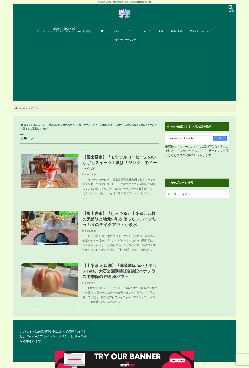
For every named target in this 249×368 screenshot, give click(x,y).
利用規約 (80, 336)
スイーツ (146, 31)
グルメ (116, 31)
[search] (188, 138)
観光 (103, 31)
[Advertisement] (124, 72)
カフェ (130, 31)
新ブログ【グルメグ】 (65, 30)
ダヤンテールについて (201, 31)
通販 (160, 31)
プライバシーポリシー (124, 39)
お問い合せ (176, 31)
